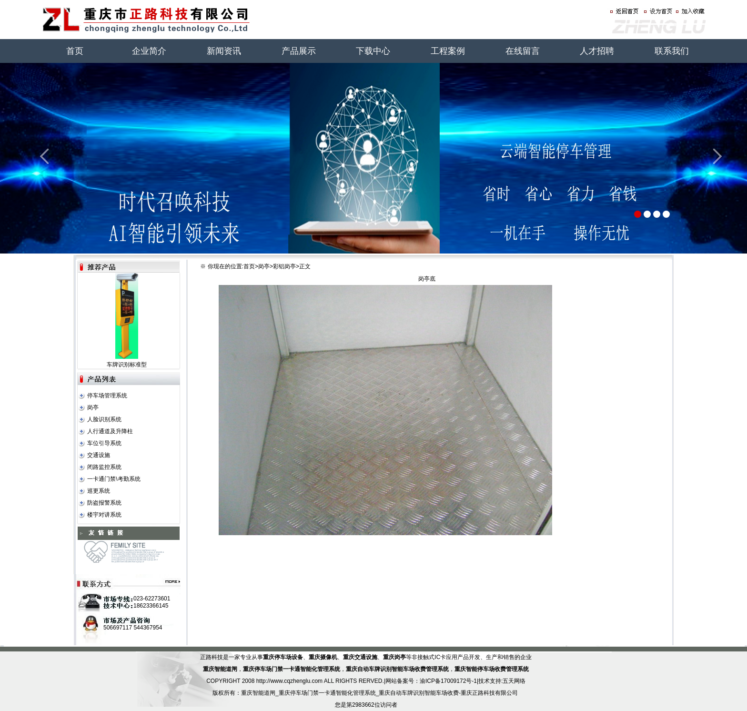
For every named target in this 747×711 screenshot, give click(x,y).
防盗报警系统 (104, 502)
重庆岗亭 (394, 657)
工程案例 (448, 51)
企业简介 (149, 51)
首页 (74, 51)
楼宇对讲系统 (104, 514)
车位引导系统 (104, 443)
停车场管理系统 (107, 395)
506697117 (117, 627)
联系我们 (672, 51)
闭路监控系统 (104, 467)
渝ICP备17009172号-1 (448, 681)
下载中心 (373, 51)
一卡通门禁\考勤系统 (113, 479)
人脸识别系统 (104, 419)
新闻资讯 (224, 51)
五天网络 (514, 681)
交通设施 (98, 455)
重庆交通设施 (360, 657)
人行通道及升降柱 (110, 431)
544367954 (147, 627)
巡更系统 (98, 491)
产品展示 (299, 51)
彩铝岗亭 (284, 266)
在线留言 (522, 51)
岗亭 (93, 407)
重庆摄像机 (323, 657)
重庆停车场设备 (283, 657)
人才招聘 (597, 51)
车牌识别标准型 (127, 364)
